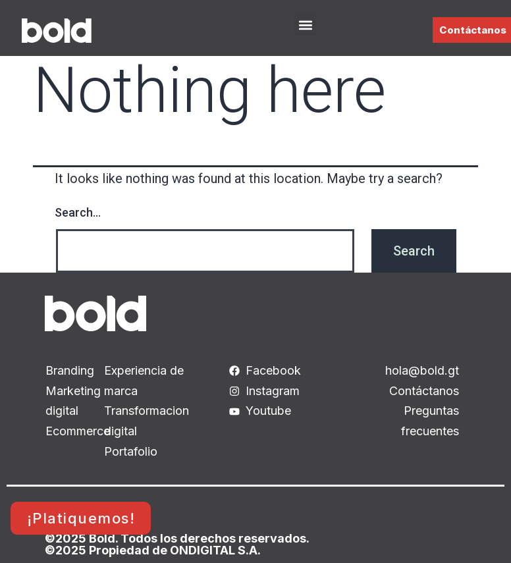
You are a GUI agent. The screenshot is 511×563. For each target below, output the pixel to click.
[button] (305, 25)
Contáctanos (472, 30)
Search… (78, 212)
